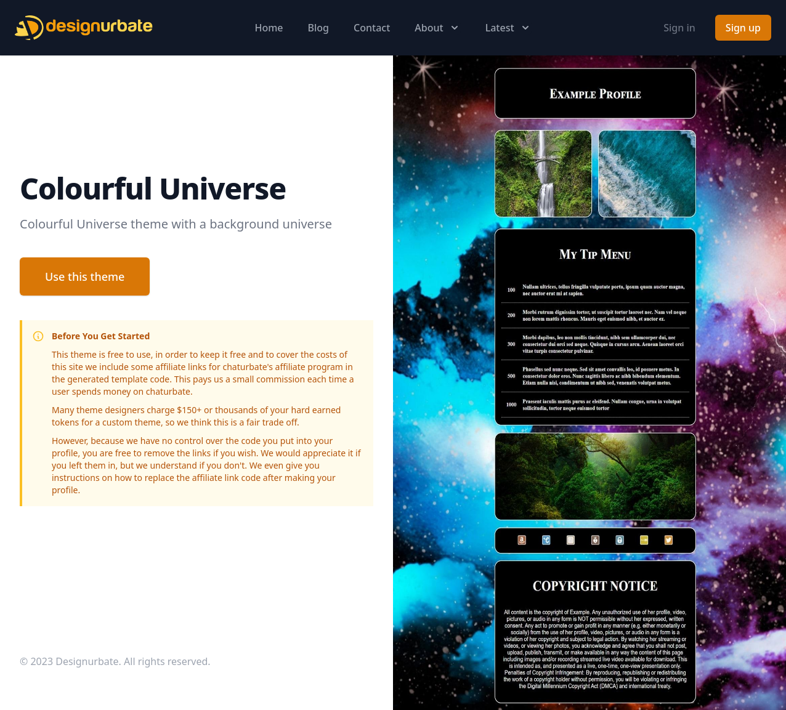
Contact (372, 27)
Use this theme (84, 276)
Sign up (743, 27)
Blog (318, 27)
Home (268, 27)
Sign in (679, 27)
